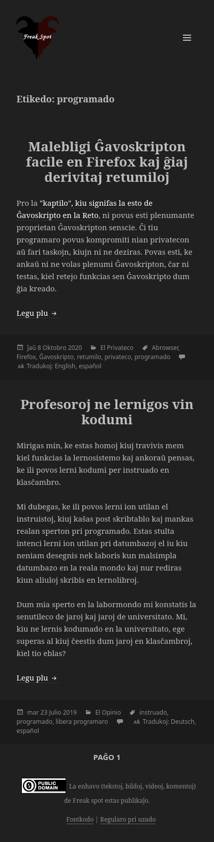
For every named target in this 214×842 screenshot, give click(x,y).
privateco (118, 356)
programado (152, 356)
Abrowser (165, 347)
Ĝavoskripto (56, 356)
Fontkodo (80, 819)
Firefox (26, 356)
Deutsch (182, 721)
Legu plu (37, 313)
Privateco (120, 347)
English (65, 366)
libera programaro (82, 721)
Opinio (111, 712)
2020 (75, 347)
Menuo (187, 37)
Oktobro (55, 347)
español (90, 366)
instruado (153, 712)
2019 (70, 712)
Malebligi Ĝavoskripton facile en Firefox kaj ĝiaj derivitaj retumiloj (107, 161)
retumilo (89, 356)
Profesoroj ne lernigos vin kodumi (107, 411)
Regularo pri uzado (128, 819)
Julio (55, 712)
